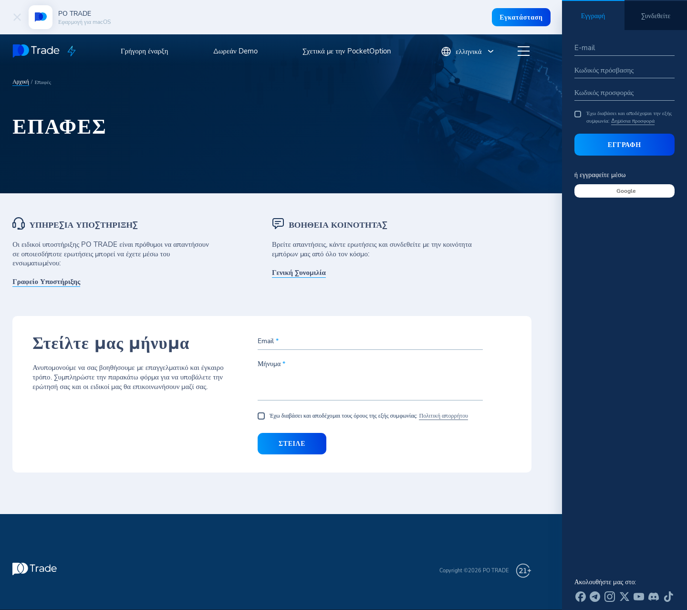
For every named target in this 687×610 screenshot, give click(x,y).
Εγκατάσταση (520, 17)
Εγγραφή (624, 144)
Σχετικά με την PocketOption (346, 51)
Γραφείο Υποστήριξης (46, 281)
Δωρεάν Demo (235, 51)
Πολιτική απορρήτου (443, 416)
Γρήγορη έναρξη (144, 51)
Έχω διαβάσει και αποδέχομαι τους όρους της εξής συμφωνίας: (370, 416)
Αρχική (20, 80)
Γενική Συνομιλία (298, 272)
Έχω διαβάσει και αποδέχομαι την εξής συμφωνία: (623, 117)
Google (626, 191)
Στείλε (290, 444)
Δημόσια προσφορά (633, 121)
